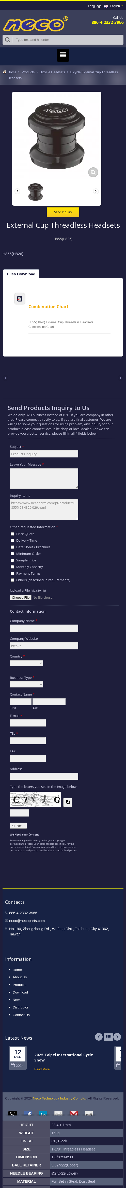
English (112, 6)
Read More (42, 1069)
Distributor (20, 1007)
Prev (99, 1037)
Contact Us (21, 1015)
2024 (17, 1066)
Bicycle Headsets (52, 72)
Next (117, 1037)
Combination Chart (48, 306)
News (17, 1000)
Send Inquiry (63, 212)
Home (12, 72)
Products (28, 72)
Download (20, 992)
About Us (20, 977)
